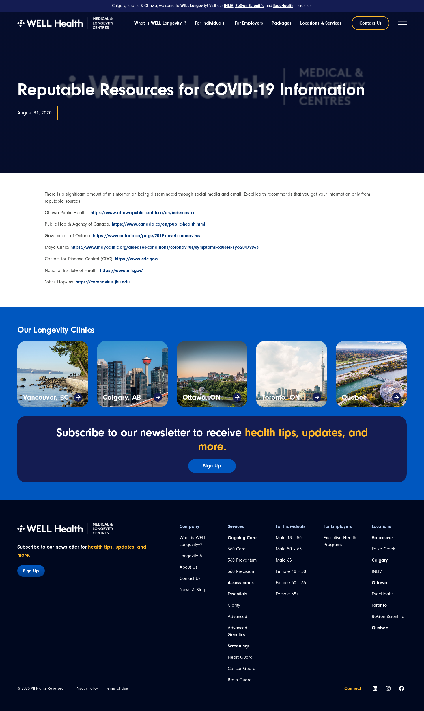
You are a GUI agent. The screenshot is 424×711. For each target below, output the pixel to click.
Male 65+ (285, 560)
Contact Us (190, 578)
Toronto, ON (281, 397)
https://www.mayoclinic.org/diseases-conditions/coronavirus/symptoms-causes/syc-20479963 (164, 247)
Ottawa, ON (201, 397)
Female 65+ (287, 594)
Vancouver (382, 537)
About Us (188, 567)
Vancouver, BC (46, 397)
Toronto (379, 605)
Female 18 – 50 (291, 571)
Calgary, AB (122, 397)
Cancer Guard (241, 668)
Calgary (380, 560)
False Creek (383, 549)
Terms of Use (117, 688)
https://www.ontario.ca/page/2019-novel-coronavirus (146, 235)
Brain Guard (240, 679)
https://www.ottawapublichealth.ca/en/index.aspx (143, 212)
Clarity (234, 605)
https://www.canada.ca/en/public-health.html (158, 224)
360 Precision (241, 571)
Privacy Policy (87, 688)
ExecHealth (383, 594)
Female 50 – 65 (291, 582)
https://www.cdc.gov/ (136, 258)
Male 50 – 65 (289, 549)
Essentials (237, 594)
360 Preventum (242, 560)
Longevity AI (191, 555)
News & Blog (192, 589)
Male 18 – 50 (289, 537)
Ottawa (379, 582)
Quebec (354, 397)
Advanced (237, 616)
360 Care (237, 549)
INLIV (377, 571)
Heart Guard (240, 657)
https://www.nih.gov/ (121, 270)
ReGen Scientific (388, 616)
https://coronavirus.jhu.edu (103, 282)
